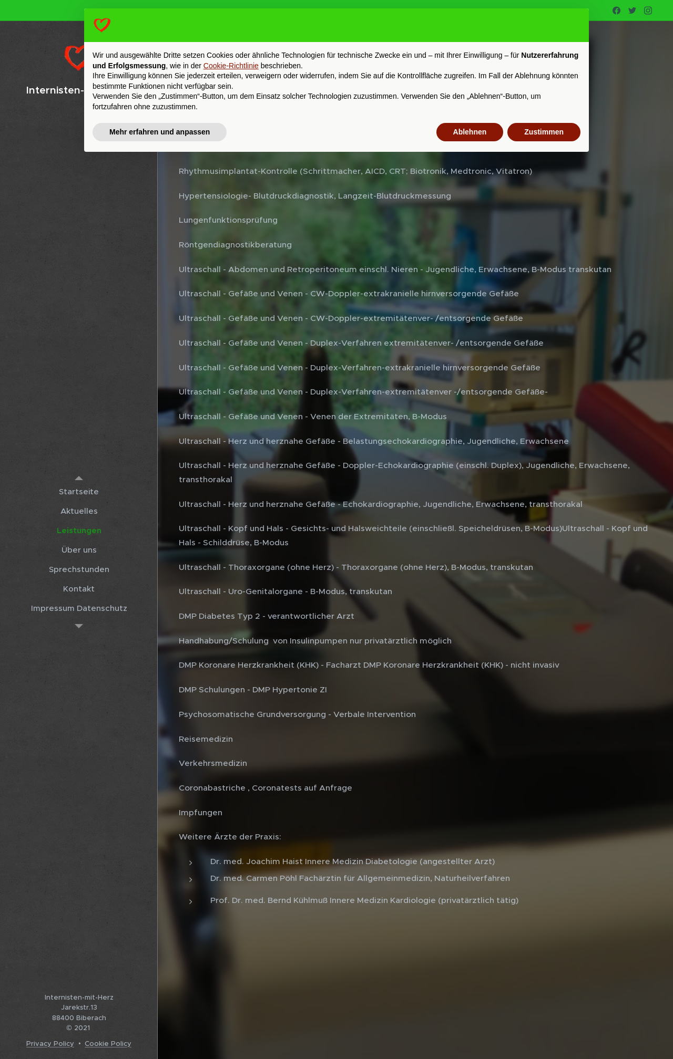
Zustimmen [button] (544, 132)
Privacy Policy (50, 1043)
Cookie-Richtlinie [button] (231, 65)
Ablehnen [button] (470, 132)
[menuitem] (79, 491)
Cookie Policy (108, 1043)
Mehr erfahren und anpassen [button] (159, 132)
